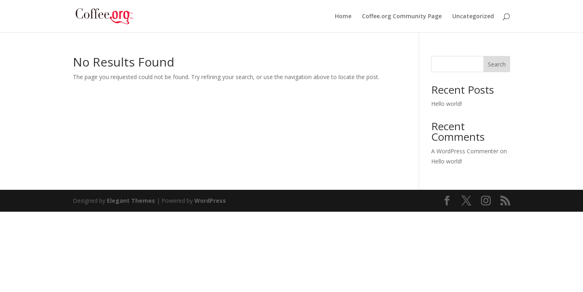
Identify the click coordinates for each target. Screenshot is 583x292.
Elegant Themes (131, 200)
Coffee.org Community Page (402, 16)
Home (343, 16)
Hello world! (446, 103)
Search (497, 64)
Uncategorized (473, 16)
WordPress (210, 200)
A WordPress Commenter (464, 151)
